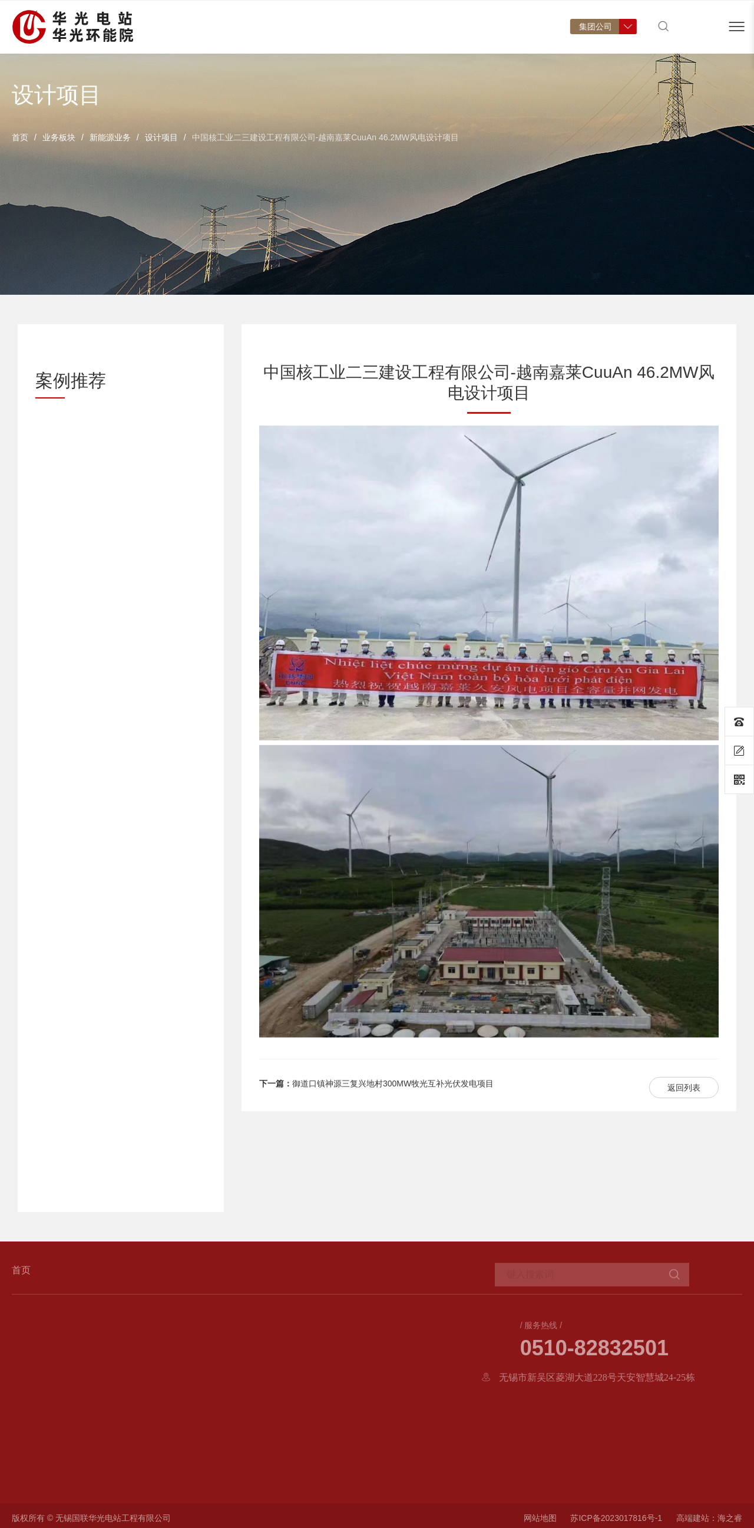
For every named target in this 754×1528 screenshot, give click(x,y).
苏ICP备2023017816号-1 (616, 1523)
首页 (20, 137)
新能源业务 (110, 137)
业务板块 (58, 137)
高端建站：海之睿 (709, 1523)
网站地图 (540, 1523)
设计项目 (161, 137)
